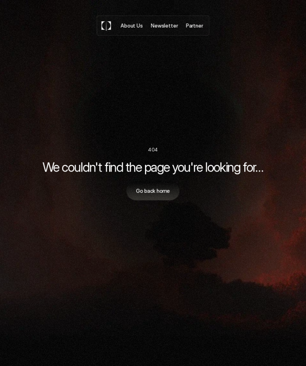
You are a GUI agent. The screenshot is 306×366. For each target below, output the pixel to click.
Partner (194, 25)
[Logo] (106, 25)
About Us (132, 25)
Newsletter (164, 25)
